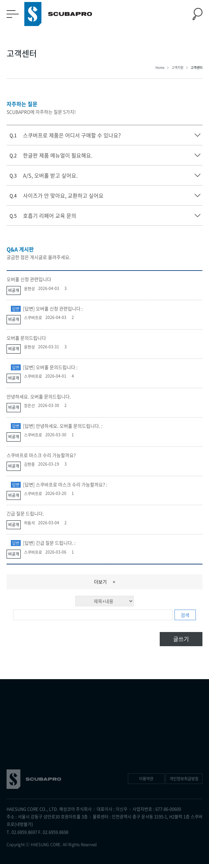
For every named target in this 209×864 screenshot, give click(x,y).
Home (160, 67)
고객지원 (178, 67)
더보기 (104, 581)
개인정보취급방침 (184, 779)
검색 (185, 615)
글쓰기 (181, 639)
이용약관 (146, 779)
